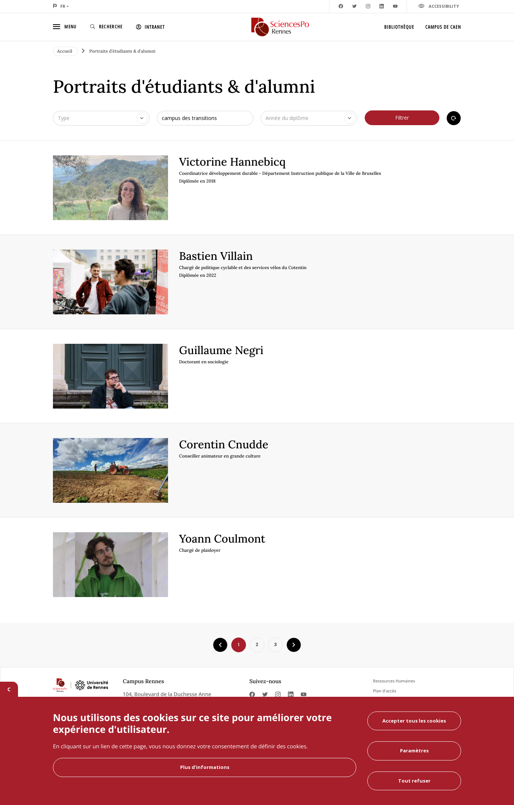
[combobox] (101, 118)
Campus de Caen (443, 27)
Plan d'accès (384, 691)
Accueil (65, 51)
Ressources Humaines (394, 681)
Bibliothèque (399, 27)
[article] (257, 188)
